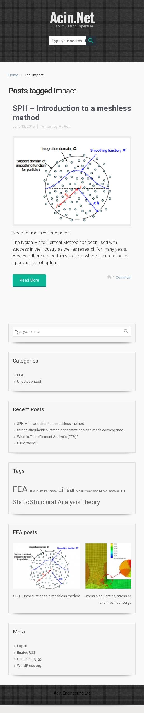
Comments (29, 659)
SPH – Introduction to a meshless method (50, 423)
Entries (26, 652)
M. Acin (65, 126)
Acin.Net (72, 16)
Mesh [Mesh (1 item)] (80, 491)
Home (13, 75)
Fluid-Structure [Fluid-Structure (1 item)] (38, 491)
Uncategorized (29, 381)
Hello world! (26, 443)
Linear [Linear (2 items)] (66, 489)
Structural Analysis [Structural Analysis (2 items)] (55, 502)
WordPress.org (29, 666)
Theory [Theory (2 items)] (90, 502)
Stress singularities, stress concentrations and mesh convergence (70, 430)
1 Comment (122, 277)
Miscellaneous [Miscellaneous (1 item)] (109, 491)
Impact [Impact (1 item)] (53, 491)
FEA (20, 375)
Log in (22, 646)
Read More (29, 280)
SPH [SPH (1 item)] (122, 491)
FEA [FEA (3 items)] (20, 489)
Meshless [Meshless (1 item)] (91, 491)
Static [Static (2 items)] (21, 502)
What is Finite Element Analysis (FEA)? (47, 437)
